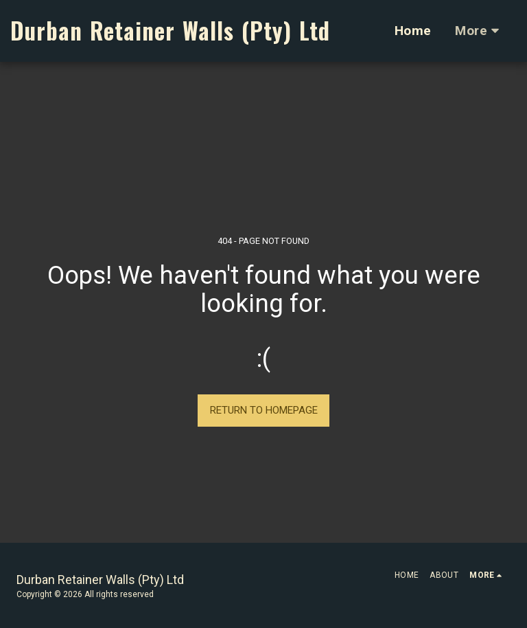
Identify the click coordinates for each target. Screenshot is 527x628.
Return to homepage (264, 410)
